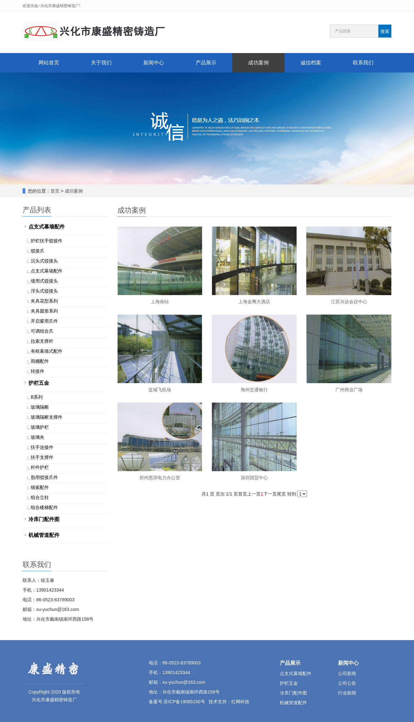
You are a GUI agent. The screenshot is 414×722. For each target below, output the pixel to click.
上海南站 (160, 301)
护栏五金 (38, 383)
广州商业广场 (349, 389)
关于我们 (101, 62)
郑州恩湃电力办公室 (159, 477)
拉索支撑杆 (42, 341)
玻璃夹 (37, 437)
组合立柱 (40, 497)
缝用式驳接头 (44, 280)
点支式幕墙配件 (46, 226)
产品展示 (206, 62)
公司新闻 (347, 673)
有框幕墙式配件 (46, 351)
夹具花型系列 (44, 301)
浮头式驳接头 (44, 291)
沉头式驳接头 (44, 260)
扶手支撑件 (42, 457)
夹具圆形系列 (44, 311)
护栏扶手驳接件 (46, 240)
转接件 (37, 371)
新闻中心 (153, 62)
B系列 (37, 397)
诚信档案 (310, 62)
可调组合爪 (42, 331)
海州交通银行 (254, 389)
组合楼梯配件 (44, 507)
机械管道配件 (44, 535)
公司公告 (347, 683)
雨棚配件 (40, 361)
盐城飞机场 (159, 389)
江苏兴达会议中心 (349, 301)
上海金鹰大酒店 (254, 301)
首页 (55, 191)
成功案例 (258, 62)
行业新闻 (347, 692)
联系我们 (363, 62)
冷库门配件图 (44, 519)
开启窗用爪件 (44, 321)
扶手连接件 (42, 447)
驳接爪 (37, 250)
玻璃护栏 (40, 427)
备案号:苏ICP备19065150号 (177, 701)
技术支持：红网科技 (229, 701)
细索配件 (40, 487)
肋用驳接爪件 (44, 477)
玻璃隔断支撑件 (46, 417)
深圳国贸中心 (254, 477)
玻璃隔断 (40, 407)
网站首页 (48, 62)
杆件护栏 (40, 467)
